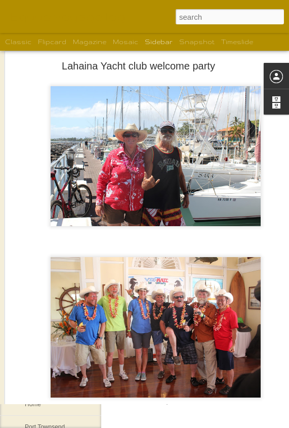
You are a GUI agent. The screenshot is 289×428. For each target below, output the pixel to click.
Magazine (89, 42)
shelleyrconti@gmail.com (150, 342)
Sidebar (159, 42)
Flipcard (52, 42)
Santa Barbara (44, 335)
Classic (18, 42)
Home (33, 404)
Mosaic (125, 42)
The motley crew (47, 358)
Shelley (227, 356)
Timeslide (237, 42)
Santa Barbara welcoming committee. (75, 312)
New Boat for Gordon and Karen (68, 381)
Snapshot (197, 42)
